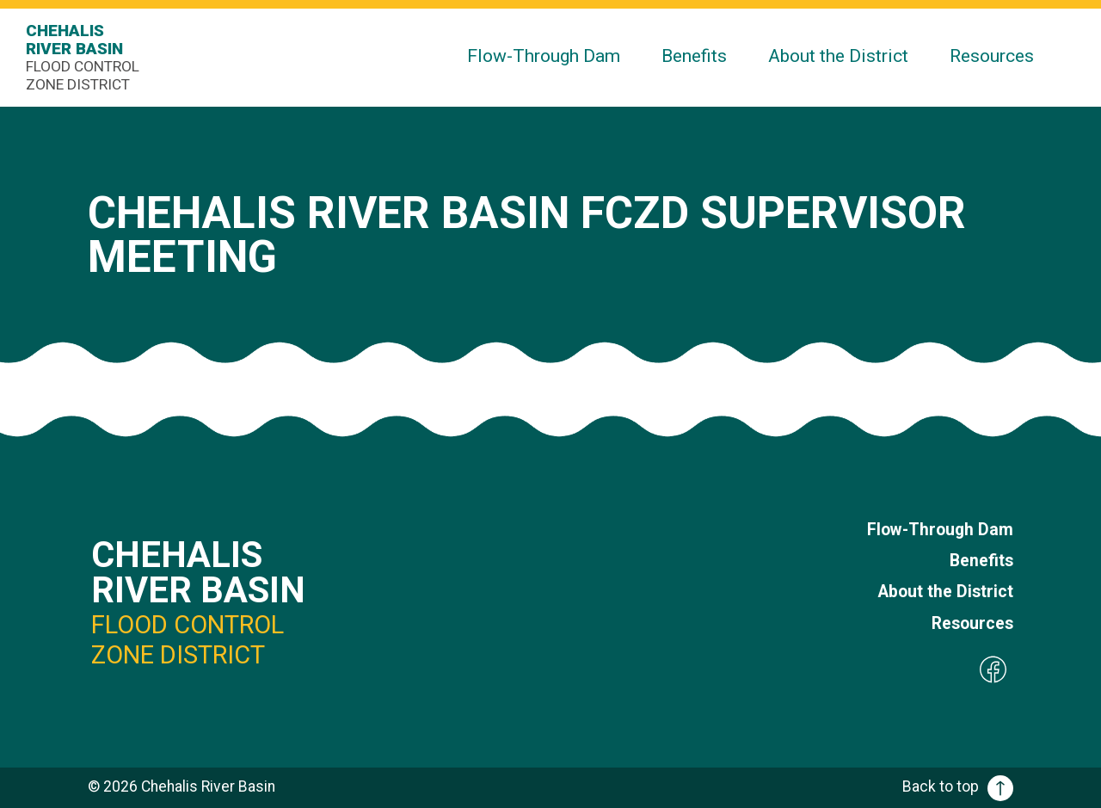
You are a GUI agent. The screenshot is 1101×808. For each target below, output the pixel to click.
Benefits (694, 55)
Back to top (957, 786)
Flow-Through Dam (543, 55)
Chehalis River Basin (86, 57)
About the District (838, 55)
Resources (992, 55)
